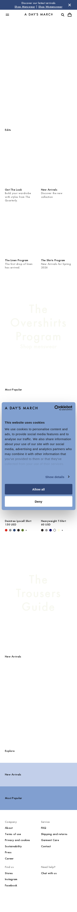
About (9, 828)
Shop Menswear (25, 6)
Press (8, 852)
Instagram (11, 879)
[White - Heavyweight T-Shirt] (54, 530)
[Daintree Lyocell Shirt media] (38, 679)
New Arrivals (13, 774)
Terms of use (13, 834)
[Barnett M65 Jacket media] (62, 715)
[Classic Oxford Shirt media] (38, 715)
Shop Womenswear (50, 6)
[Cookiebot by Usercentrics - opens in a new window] (54, 408)
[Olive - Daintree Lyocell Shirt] (22, 530)
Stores (9, 873)
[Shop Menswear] (38, 71)
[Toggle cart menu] (69, 14)
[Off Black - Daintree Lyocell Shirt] (18, 530)
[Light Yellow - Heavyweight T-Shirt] (58, 530)
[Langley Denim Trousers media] (14, 679)
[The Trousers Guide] (38, 593)
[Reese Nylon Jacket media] (62, 679)
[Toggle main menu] (7, 14)
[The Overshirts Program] (38, 326)
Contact (46, 846)
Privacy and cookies (17, 840)
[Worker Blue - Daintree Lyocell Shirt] (14, 530)
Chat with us (49, 873)
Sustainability (13, 846)
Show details (54, 476)
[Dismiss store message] (69, 4)
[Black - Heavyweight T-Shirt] (42, 530)
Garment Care (50, 840)
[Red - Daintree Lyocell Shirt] (6, 530)
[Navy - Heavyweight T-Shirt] (50, 530)
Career (9, 858)
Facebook (11, 885)
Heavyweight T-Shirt (53, 521)
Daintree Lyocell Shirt (18, 521)
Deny (38, 501)
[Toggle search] (62, 14)
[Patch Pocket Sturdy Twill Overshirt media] (14, 715)
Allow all (38, 489)
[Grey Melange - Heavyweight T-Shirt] (46, 530)
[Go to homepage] (38, 15)
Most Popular (13, 798)
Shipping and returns (54, 834)
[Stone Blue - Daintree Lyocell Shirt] (10, 530)
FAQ (43, 828)
